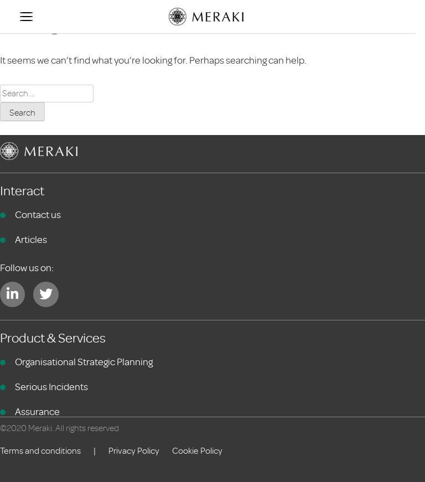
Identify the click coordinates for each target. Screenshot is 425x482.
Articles (31, 239)
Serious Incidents (51, 386)
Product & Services (53, 338)
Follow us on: (27, 267)
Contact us (38, 214)
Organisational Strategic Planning (84, 361)
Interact (22, 191)
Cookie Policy (197, 451)
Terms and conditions (40, 451)
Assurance (37, 411)
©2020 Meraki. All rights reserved (59, 428)
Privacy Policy (133, 451)
